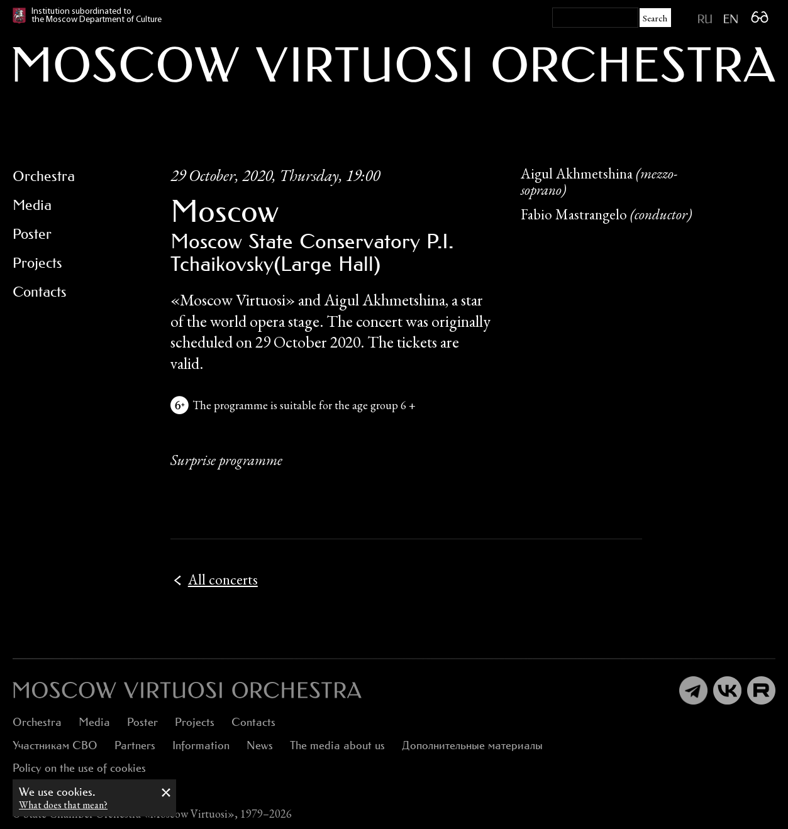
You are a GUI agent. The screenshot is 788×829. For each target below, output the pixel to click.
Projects (194, 721)
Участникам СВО (55, 745)
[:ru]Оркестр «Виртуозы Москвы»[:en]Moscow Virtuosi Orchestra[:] (187, 690)
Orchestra (37, 721)
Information (201, 745)
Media (94, 721)
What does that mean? (63, 804)
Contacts (253, 721)
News (260, 745)
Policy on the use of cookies (79, 767)
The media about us (337, 745)
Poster (142, 721)
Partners (134, 745)
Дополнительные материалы (472, 745)
